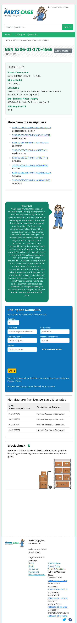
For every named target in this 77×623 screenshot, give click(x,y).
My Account (33, 572)
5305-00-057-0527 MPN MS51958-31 (30, 150)
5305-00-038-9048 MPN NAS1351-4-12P (31, 127)
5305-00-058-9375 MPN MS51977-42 (30, 157)
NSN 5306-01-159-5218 (57, 598)
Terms (18, 381)
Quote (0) (32, 34)
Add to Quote (63, 50)
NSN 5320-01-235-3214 (57, 589)
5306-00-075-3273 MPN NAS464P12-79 (31, 180)
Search (67, 27)
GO (12, 370)
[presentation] (29, 361)
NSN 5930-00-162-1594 (57, 580)
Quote (31, 566)
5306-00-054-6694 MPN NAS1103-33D (30, 142)
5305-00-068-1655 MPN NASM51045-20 (31, 172)
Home (8, 34)
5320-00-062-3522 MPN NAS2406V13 (30, 165)
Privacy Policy (54, 566)
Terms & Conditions (56, 569)
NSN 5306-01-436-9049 (57, 615)
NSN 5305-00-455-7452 (57, 607)
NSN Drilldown (54, 563)
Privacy (10, 381)
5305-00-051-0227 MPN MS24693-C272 (31, 135)
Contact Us (33, 569)
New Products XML (36, 574)
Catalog (20, 34)
